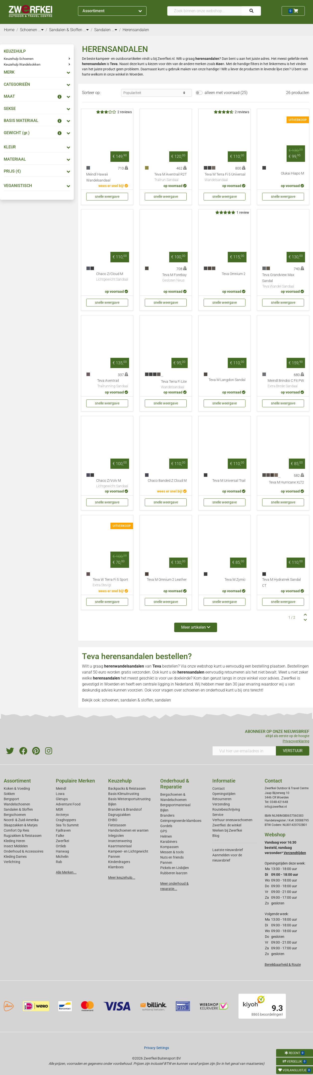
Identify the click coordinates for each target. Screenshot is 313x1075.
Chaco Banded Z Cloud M (167, 481)
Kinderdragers (119, 862)
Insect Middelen (16, 846)
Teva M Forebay (174, 278)
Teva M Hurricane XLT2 (286, 482)
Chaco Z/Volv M (112, 484)
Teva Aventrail (112, 384)
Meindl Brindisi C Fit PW (286, 384)
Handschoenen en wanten (128, 830)
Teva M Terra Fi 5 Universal (225, 177)
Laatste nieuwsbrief (227, 850)
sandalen (163, 700)
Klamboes (116, 867)
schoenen (191, 690)
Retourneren (222, 799)
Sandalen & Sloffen (18, 809)
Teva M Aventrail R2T (170, 177)
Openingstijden (223, 794)
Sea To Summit (67, 825)
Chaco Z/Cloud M (112, 277)
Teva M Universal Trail (228, 481)
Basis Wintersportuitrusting (129, 799)
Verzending (221, 804)
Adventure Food (68, 804)
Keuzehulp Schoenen (18, 59)
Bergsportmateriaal (175, 805)
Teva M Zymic (235, 580)
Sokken (9, 794)
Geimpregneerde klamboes (180, 821)
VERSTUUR (293, 750)
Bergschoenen (15, 815)
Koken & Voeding (17, 788)
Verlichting (12, 862)
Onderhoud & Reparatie (174, 784)
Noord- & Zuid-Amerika (21, 820)
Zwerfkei (62, 841)
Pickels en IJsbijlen (174, 868)
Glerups (62, 799)
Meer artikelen (195, 627)
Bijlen (112, 804)
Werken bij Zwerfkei (227, 830)
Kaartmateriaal (120, 846)
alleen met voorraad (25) (226, 92)
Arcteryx (62, 815)
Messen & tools (172, 852)
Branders (167, 815)
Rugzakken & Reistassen (23, 836)
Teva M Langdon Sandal (227, 380)
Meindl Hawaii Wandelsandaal (98, 177)
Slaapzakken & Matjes (21, 825)
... (41, 29)
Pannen (166, 863)
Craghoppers (66, 820)
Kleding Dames (15, 857)
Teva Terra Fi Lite (174, 385)
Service (217, 815)
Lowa (60, 794)
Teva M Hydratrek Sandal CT (281, 583)
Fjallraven (63, 830)
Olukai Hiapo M (292, 173)
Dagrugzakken (119, 815)
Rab (59, 862)
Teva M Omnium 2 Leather (167, 580)
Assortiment (112, 10)
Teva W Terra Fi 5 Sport (110, 583)
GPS (163, 831)
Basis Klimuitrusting (123, 794)
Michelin (62, 857)
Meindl (61, 788)
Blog (215, 836)
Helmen (166, 836)
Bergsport (11, 799)
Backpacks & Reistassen (127, 788)
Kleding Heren (14, 841)
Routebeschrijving (226, 809)
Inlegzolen (116, 836)
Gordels (166, 826)
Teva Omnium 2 (233, 274)
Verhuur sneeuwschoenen (232, 820)
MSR (59, 809)
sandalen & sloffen (136, 700)
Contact (218, 788)
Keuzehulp (120, 781)
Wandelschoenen (17, 804)
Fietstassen (117, 825)
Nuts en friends (172, 857)
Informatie (223, 781)
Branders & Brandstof (125, 809)
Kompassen (169, 847)
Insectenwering (120, 841)
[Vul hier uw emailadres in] (244, 751)
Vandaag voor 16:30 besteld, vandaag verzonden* (285, 847)
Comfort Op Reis (16, 830)
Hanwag (62, 851)
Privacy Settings (156, 1048)
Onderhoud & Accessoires (23, 851)
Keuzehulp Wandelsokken (22, 64)
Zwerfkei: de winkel (226, 825)
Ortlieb (61, 846)
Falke (60, 836)
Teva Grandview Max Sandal (283, 281)
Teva (157, 666)
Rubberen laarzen (173, 873)
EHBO (112, 820)
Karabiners (168, 842)
